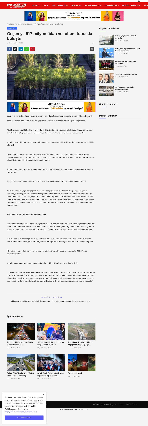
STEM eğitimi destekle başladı (126, 74)
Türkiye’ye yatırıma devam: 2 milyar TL (125, 37)
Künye (121, 404)
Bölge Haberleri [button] (60, 5)
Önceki (45, 297)
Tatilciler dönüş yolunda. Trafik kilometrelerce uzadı (20, 343)
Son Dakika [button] (76, 5)
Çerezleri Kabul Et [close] (24, 418)
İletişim (96, 404)
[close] (43, 394)
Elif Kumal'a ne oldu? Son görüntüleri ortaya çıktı (30, 301)
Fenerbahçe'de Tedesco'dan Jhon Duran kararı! (71, 301)
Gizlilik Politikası (132, 404)
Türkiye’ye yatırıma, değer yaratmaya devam (124, 88)
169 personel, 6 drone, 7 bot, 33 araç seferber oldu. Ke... (50, 343)
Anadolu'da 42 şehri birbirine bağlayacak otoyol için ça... (80, 343)
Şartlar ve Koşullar (109, 404)
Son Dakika (20, 24)
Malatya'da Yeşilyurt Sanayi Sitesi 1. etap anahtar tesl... (127, 50)
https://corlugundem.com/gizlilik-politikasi (21, 412)
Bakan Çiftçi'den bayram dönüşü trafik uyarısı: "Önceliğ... (20, 374)
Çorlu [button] (46, 5)
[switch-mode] (139, 1)
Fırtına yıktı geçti (75, 373)
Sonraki (57, 297)
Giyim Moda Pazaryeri (68, 409)
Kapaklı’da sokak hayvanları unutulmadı (125, 63)
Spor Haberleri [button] (112, 5)
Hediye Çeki (83, 409)
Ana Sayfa (35, 5)
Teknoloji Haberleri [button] (131, 5)
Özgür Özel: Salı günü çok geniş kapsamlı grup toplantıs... (50, 374)
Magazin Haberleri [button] (93, 5)
